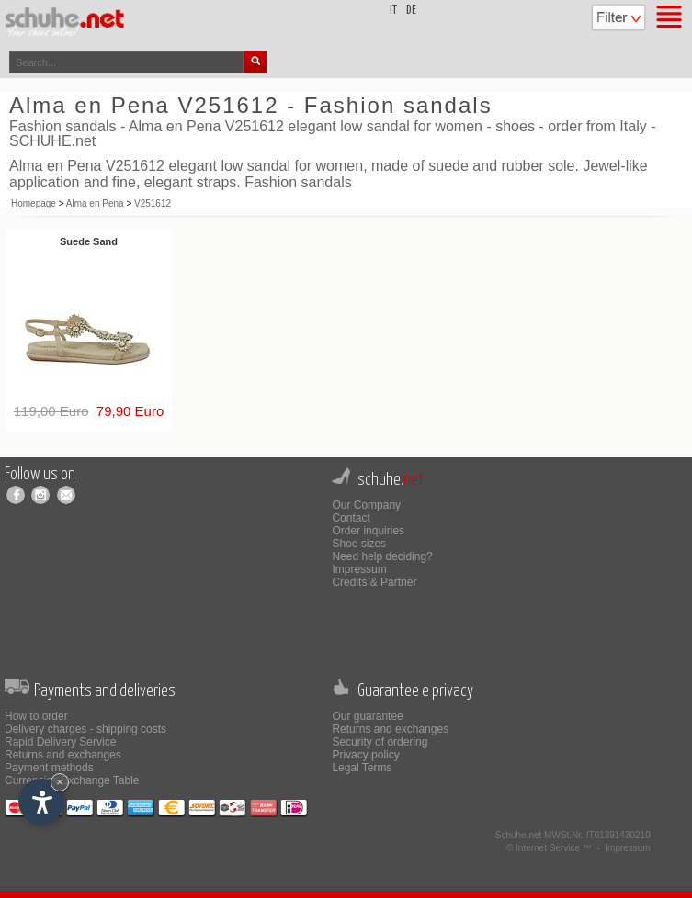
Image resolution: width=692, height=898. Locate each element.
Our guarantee (367, 716)
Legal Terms (361, 767)
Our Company (366, 505)
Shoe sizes (359, 543)
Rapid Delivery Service (60, 741)
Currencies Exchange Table (72, 780)
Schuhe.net (518, 835)
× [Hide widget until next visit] (59, 782)
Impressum (359, 569)
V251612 (152, 203)
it (393, 11)
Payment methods (49, 767)
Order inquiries (368, 530)
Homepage (33, 203)
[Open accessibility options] (41, 802)
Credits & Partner (374, 582)
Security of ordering (379, 741)
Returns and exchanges (63, 754)
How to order (36, 716)
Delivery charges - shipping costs (85, 729)
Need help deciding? (382, 556)
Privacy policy (365, 754)
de (411, 11)
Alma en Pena (95, 203)
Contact (350, 517)
